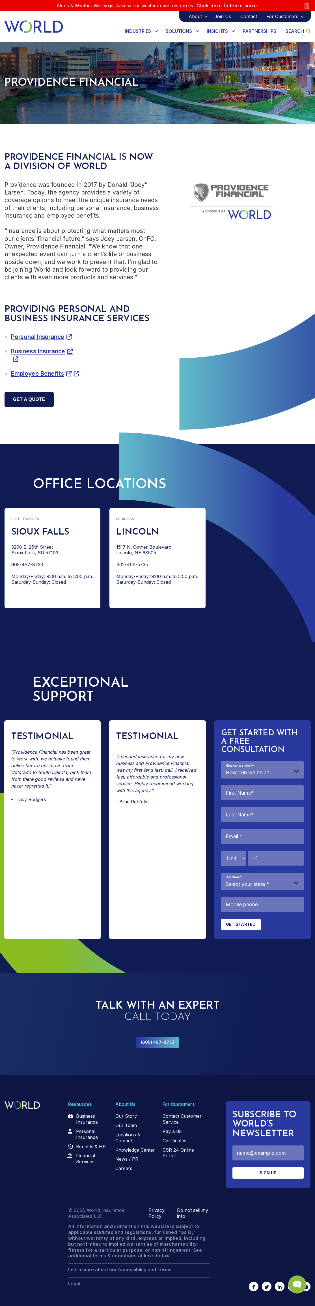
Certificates (174, 1140)
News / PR (126, 1159)
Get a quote (29, 399)
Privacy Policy (156, 1213)
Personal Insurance (37, 336)
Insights (217, 31)
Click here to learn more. (227, 5)
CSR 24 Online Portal (178, 1153)
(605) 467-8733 (157, 1042)
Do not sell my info (192, 1213)
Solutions (179, 31)
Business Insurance (38, 351)
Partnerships (259, 31)
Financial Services (85, 1158)
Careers (123, 1168)
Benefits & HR (91, 1146)
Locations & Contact (127, 1137)
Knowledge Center (135, 1150)
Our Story (126, 1116)
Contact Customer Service (182, 1119)
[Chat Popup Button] (295, 1281)
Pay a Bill (172, 1131)
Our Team (126, 1125)
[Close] (306, 6)
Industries (138, 31)
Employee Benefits (37, 373)
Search (298, 31)
